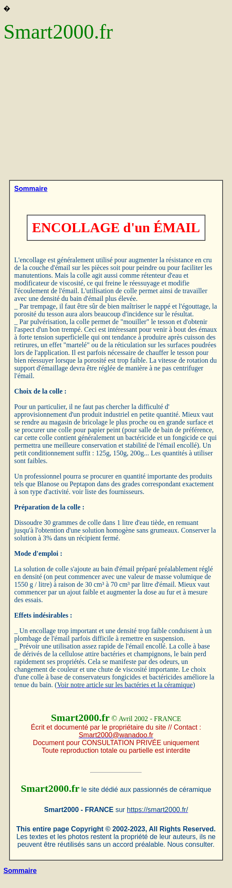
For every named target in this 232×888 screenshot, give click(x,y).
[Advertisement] (116, 115)
